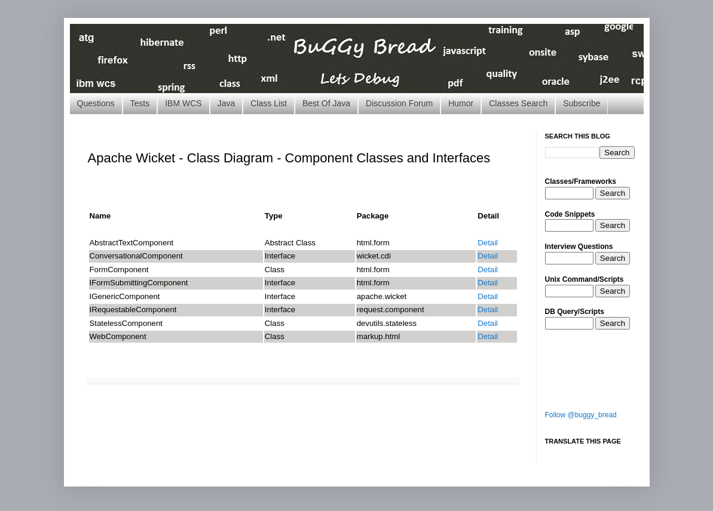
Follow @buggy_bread (581, 415)
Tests (140, 103)
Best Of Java (326, 103)
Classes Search (518, 103)
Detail (488, 242)
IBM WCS (183, 103)
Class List (268, 103)
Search (612, 193)
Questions (96, 103)
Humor (460, 103)
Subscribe (581, 103)
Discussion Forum (399, 103)
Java (226, 103)
